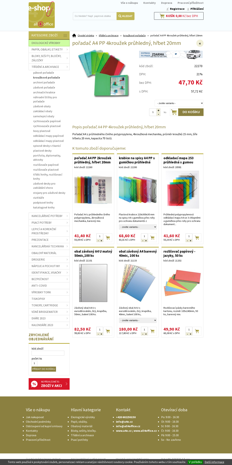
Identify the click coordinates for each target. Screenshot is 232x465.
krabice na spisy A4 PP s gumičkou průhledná (137, 160)
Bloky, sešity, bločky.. (83, 430)
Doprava (166, 3)
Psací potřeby (79, 439)
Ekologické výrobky (83, 417)
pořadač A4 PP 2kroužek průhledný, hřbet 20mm (92, 160)
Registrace (177, 8)
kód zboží (37, 348)
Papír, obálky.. (79, 421)
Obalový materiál (81, 426)
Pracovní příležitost (191, 3)
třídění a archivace (109, 35)
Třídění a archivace (82, 435)
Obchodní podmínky (38, 421)
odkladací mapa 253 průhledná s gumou (178, 160)
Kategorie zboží (49, 35)
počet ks (37, 358)
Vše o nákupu (129, 3)
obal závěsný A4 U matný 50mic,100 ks (93, 253)
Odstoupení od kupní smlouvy (44, 426)
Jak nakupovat (35, 417)
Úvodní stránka (86, 35)
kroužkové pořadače (134, 35)
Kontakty (149, 3)
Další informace (214, 462)
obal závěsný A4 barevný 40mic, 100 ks (138, 253)
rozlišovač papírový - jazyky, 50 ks (179, 253)
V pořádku (195, 462)
